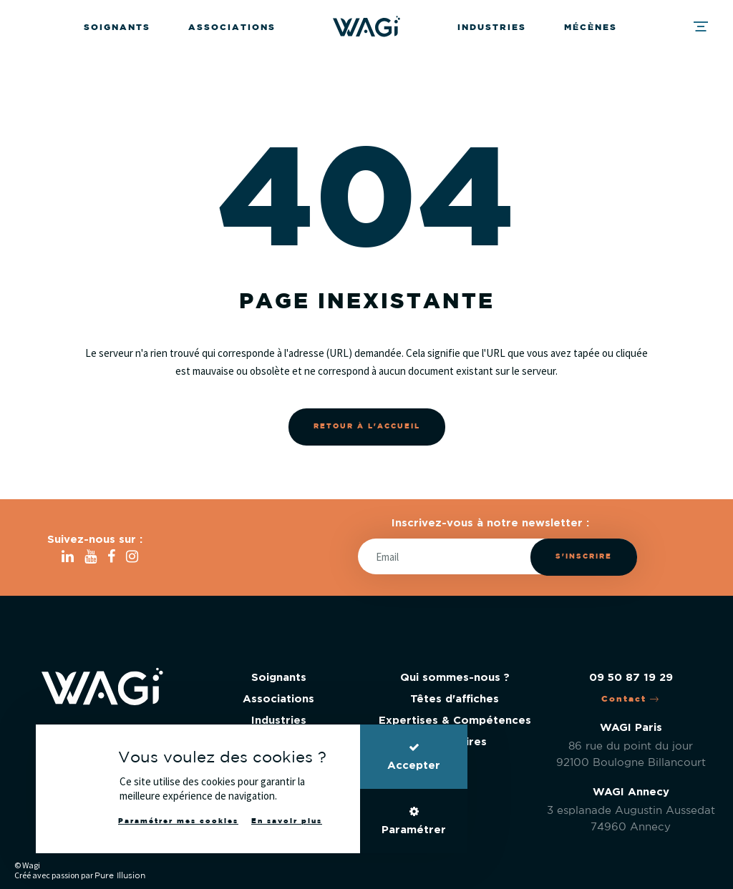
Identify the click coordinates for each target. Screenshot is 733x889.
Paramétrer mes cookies (178, 821)
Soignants (117, 27)
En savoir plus (286, 821)
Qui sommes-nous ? (455, 677)
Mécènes (590, 27)
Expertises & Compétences (455, 720)
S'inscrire (583, 557)
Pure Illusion (119, 876)
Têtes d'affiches (454, 699)
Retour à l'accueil (367, 426)
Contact (630, 699)
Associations (232, 27)
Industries (491, 27)
